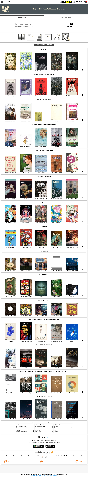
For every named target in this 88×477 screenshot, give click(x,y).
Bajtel (36, 427)
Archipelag (56, 426)
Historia (14, 2)
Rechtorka (56, 431)
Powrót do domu (38, 431)
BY (70, 1)
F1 (77, 1)
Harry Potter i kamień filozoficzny (21, 431)
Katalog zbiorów (22, 17)
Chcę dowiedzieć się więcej (37, 475)
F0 (74, 1)
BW (64, 1)
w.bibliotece (39, 455)
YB (67, 1)
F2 (80, 1)
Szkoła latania (37, 430)
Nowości (7, 2)
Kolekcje (31, 26)
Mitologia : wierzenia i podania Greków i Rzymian (24, 427)
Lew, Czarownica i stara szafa (21, 426)
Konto (26, 2)
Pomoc (20, 2)
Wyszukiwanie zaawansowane (22, 26)
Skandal (55, 427)
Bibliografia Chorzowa (66, 17)
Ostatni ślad (18, 430)
